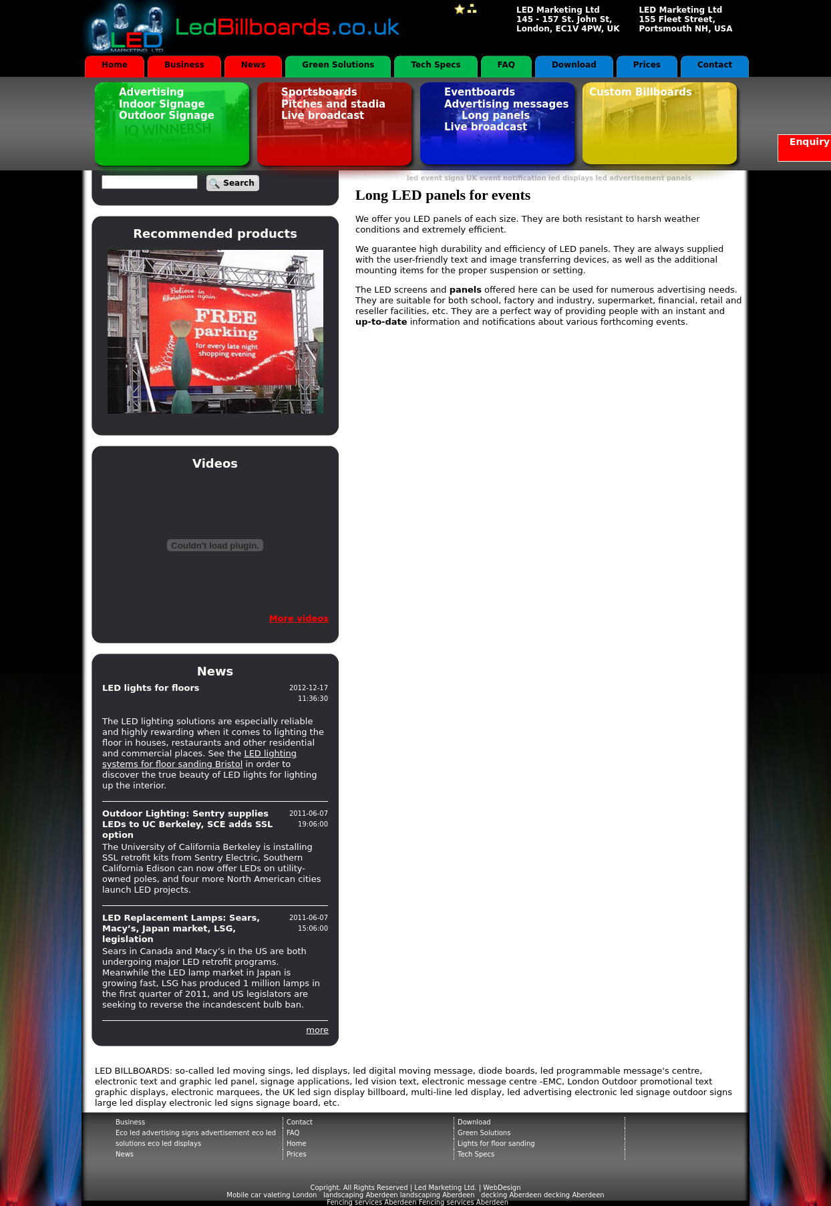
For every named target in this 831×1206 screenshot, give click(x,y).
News (253, 64)
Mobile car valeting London (271, 1195)
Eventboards (479, 92)
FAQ (506, 64)
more (317, 1030)
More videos (299, 618)
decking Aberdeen (574, 1195)
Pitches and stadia (333, 104)
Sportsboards (319, 92)
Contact (714, 64)
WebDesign (501, 1187)
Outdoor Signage (166, 116)
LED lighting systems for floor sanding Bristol (199, 758)
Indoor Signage (162, 104)
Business (184, 64)
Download (574, 64)
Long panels (496, 116)
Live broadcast (322, 116)
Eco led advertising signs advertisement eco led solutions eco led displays (196, 1138)
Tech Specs (435, 64)
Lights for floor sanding (496, 1143)
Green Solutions (338, 64)
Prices (647, 64)
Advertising (151, 92)
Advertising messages (506, 104)
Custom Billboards (640, 92)
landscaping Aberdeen (437, 1195)
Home (115, 64)
